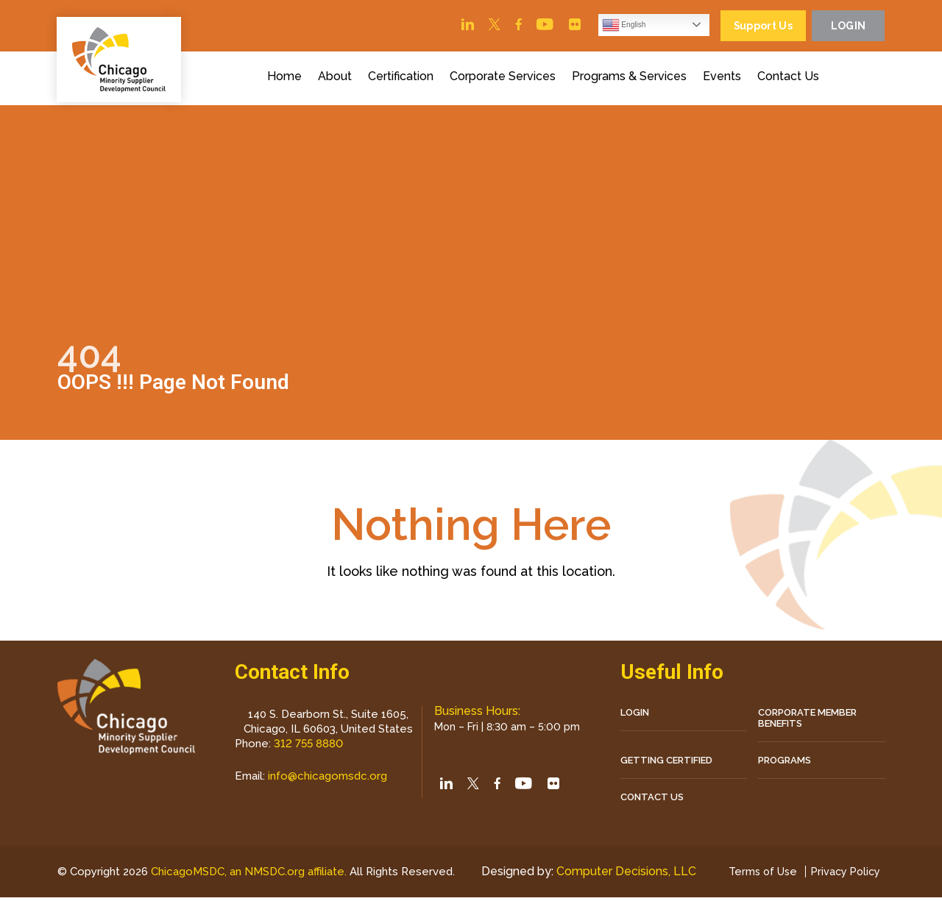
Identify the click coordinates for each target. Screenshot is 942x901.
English (604, 26)
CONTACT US (652, 799)
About (338, 79)
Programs (784, 763)
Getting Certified (666, 763)
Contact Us (792, 79)
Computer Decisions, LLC (623, 875)
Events (725, 79)
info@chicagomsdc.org (327, 779)
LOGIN (634, 715)
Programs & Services (633, 79)
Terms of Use (757, 875)
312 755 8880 (308, 746)
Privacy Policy (843, 875)
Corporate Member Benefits (807, 721)
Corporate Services (506, 79)
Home (288, 79)
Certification (404, 79)
